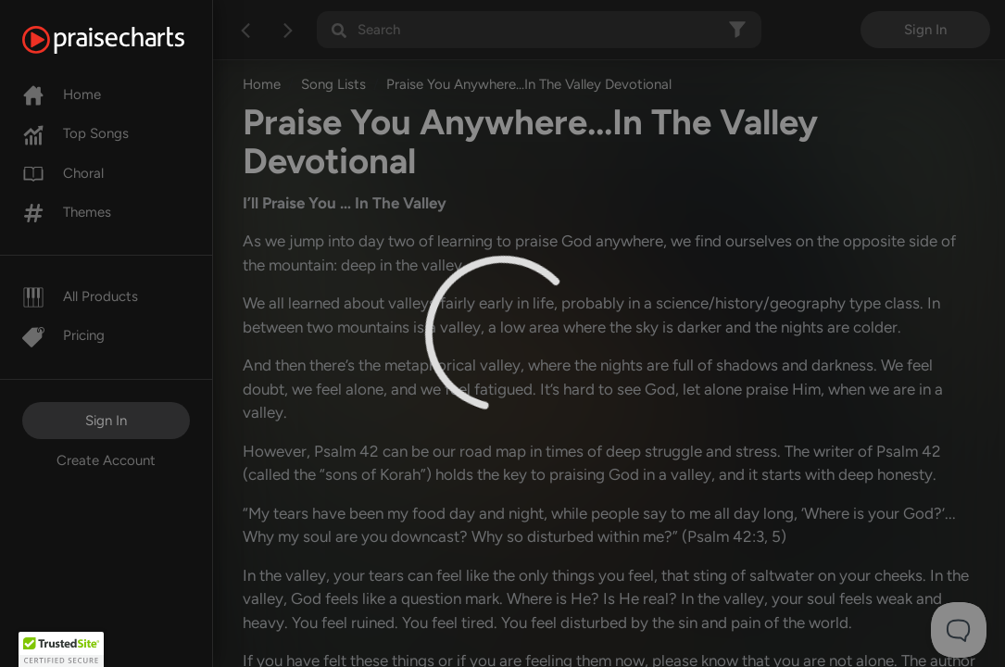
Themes (66, 212)
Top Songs (75, 133)
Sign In (106, 420)
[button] (61, 649)
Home (61, 94)
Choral (63, 173)
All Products (80, 296)
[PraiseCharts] (126, 40)
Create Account (106, 460)
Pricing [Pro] (63, 335)
